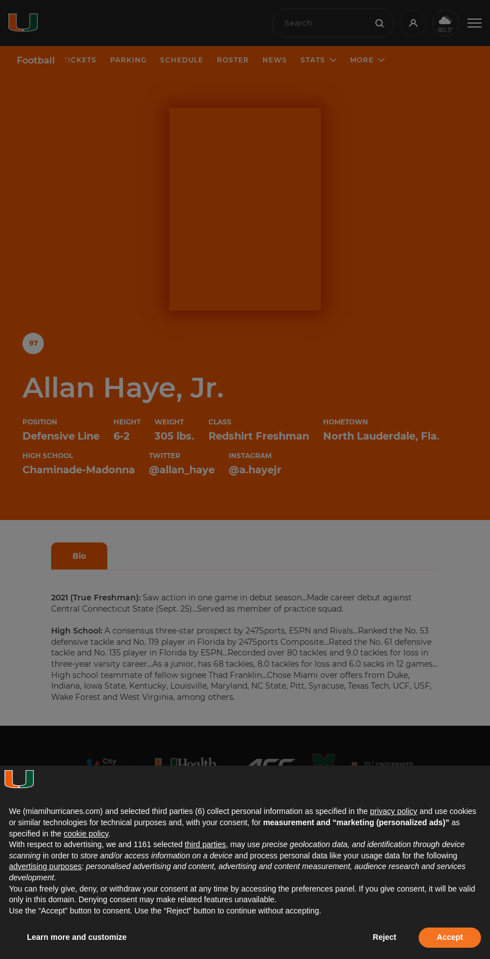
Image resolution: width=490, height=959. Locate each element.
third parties (205, 844)
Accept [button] (450, 937)
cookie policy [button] (85, 833)
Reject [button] (384, 937)
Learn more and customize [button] (76, 937)
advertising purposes (45, 866)
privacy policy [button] (393, 811)
